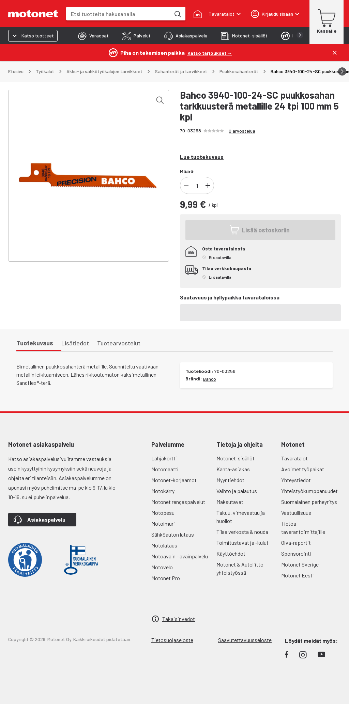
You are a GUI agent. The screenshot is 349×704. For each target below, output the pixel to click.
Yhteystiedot (296, 480)
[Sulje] (335, 53)
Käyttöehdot (230, 553)
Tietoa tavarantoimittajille (303, 527)
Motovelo (162, 567)
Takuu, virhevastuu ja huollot (240, 516)
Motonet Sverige (300, 564)
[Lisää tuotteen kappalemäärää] (208, 185)
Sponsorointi (296, 553)
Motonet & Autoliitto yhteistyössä (239, 568)
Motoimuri (163, 523)
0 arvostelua (242, 131)
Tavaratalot (294, 458)
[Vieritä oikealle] (342, 71)
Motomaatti (165, 469)
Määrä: (187, 171)
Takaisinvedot (178, 619)
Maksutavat (229, 501)
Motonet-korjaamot (174, 480)
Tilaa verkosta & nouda (242, 531)
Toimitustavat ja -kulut (242, 542)
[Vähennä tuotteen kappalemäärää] (186, 185)
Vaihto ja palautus (236, 491)
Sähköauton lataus (172, 534)
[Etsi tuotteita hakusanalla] (177, 13)
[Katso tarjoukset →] (209, 52)
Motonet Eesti (297, 575)
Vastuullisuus (296, 512)
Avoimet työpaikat (302, 469)
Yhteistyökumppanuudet (309, 491)
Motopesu (162, 512)
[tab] (93, 36)
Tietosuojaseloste (172, 640)
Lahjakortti (164, 458)
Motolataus (164, 545)
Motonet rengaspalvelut (178, 501)
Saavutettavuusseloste (245, 640)
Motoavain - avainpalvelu (179, 556)
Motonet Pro (165, 578)
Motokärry (162, 491)
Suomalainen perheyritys (309, 501)
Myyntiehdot (230, 480)
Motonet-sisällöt (235, 458)
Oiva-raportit (296, 542)
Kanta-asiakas (233, 469)
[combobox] (118, 13)
